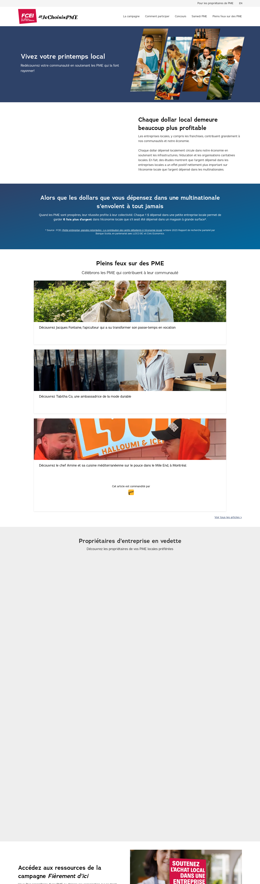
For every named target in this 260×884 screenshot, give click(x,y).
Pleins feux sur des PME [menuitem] (227, 16)
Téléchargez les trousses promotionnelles (58, 757)
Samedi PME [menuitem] (199, 16)
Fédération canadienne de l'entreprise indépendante (54, 877)
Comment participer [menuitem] (157, 16)
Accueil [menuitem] (22, 846)
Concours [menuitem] (180, 16)
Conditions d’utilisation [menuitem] (84, 868)
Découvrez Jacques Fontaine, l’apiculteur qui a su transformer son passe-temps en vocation (54, 332)
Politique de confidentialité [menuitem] (32, 868)
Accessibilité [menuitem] (59, 868)
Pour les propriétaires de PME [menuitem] (215, 3)
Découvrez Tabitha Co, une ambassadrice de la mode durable (131, 329)
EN (240, 3)
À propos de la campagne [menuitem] (49, 846)
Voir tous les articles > (228, 370)
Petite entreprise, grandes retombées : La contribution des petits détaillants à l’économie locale (112, 230)
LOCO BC (70, 809)
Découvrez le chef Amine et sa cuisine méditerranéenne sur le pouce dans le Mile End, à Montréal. (204, 332)
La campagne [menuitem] (131, 16)
